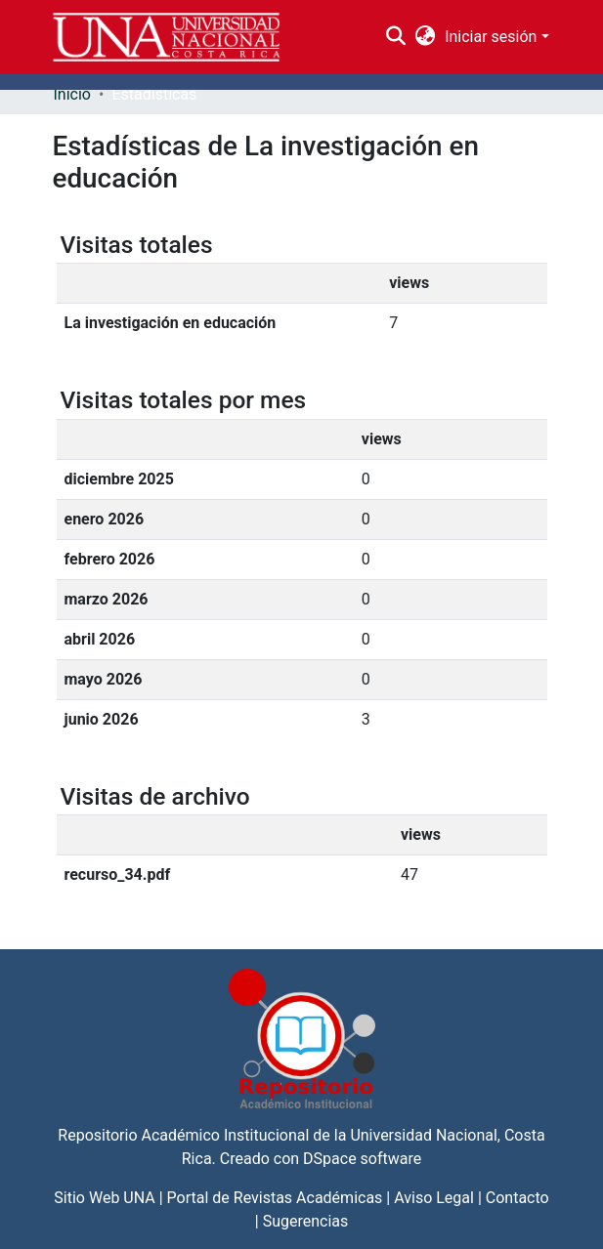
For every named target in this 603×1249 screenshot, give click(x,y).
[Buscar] (395, 37)
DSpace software (362, 1158)
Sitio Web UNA (104, 1197)
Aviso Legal (434, 1197)
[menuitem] (425, 37)
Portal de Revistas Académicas (275, 1197)
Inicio (72, 94)
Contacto (517, 1197)
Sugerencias (306, 1221)
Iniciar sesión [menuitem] (491, 36)
